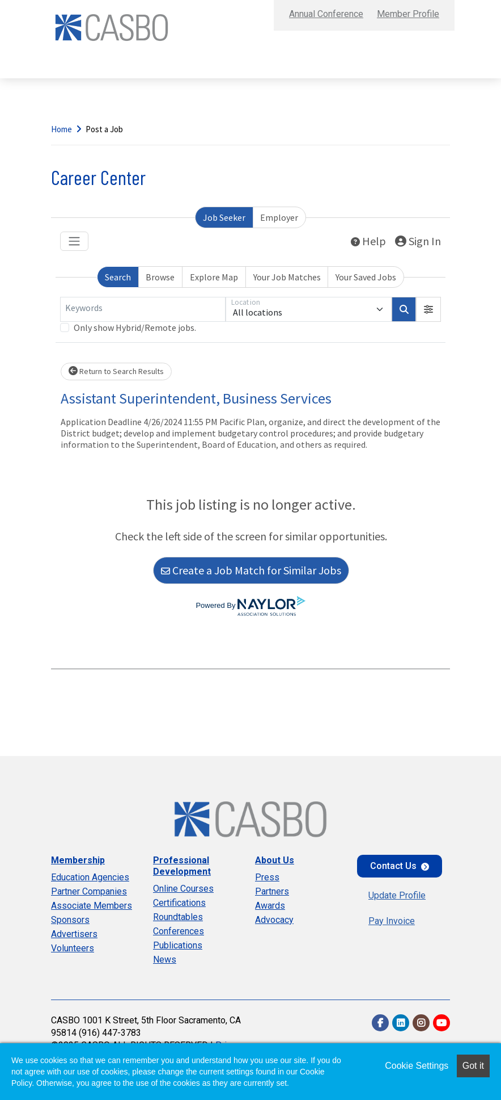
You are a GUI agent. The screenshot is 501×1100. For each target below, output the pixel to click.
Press (267, 877)
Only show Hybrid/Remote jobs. (135, 327)
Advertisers (74, 934)
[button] (428, 309)
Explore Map (214, 277)
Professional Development (182, 866)
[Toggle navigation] (74, 241)
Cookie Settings (416, 1065)
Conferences (178, 931)
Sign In (418, 241)
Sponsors (70, 919)
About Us (274, 860)
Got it (473, 1065)
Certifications (179, 902)
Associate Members (91, 905)
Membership (78, 860)
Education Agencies (90, 877)
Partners (272, 891)
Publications (177, 945)
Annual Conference (326, 14)
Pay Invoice (391, 921)
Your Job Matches (287, 277)
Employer (279, 217)
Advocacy (274, 919)
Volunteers (72, 948)
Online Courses (183, 888)
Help (368, 241)
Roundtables (178, 917)
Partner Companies (89, 891)
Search (118, 277)
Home (61, 129)
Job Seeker (224, 217)
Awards (270, 905)
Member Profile (408, 14)
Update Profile (397, 895)
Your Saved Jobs (366, 277)
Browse (160, 277)
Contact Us (393, 865)
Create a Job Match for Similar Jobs (251, 570)
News (164, 959)
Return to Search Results (116, 371)
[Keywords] (143, 309)
